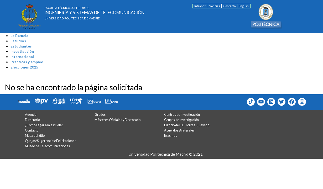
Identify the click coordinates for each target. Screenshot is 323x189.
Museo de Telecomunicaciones (47, 146)
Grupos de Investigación (181, 120)
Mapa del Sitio (35, 136)
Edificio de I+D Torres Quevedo (186, 125)
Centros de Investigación (182, 115)
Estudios (18, 41)
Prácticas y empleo (27, 62)
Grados (100, 115)
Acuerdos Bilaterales (179, 130)
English (244, 6)
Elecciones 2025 (24, 67)
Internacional (22, 56)
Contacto (229, 6)
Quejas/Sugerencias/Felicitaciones (50, 141)
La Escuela (19, 35)
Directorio (32, 120)
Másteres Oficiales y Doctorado (117, 120)
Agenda (31, 115)
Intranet (200, 6)
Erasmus (170, 136)
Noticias (214, 6)
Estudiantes (21, 46)
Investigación (22, 51)
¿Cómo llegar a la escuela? (44, 125)
